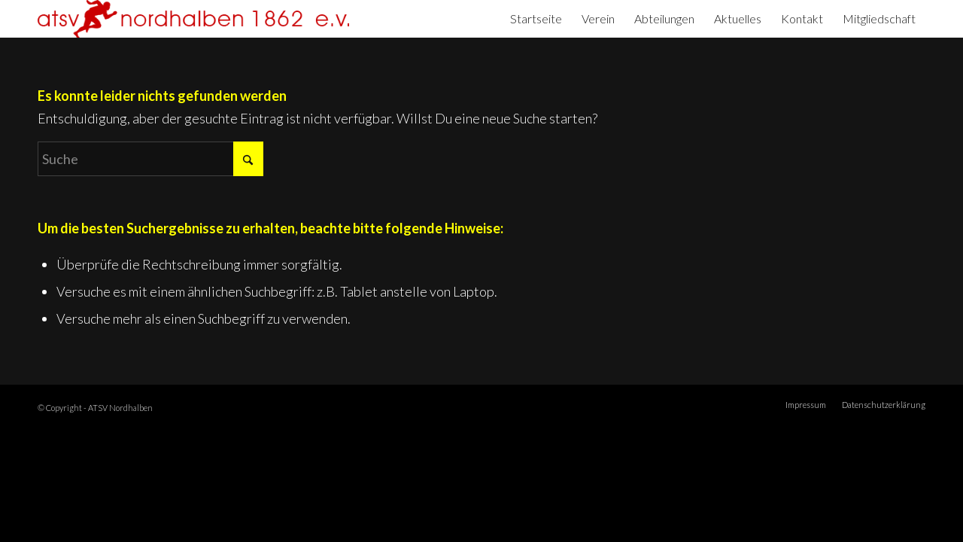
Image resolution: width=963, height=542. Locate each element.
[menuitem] (536, 19)
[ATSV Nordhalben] (193, 19)
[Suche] (150, 159)
